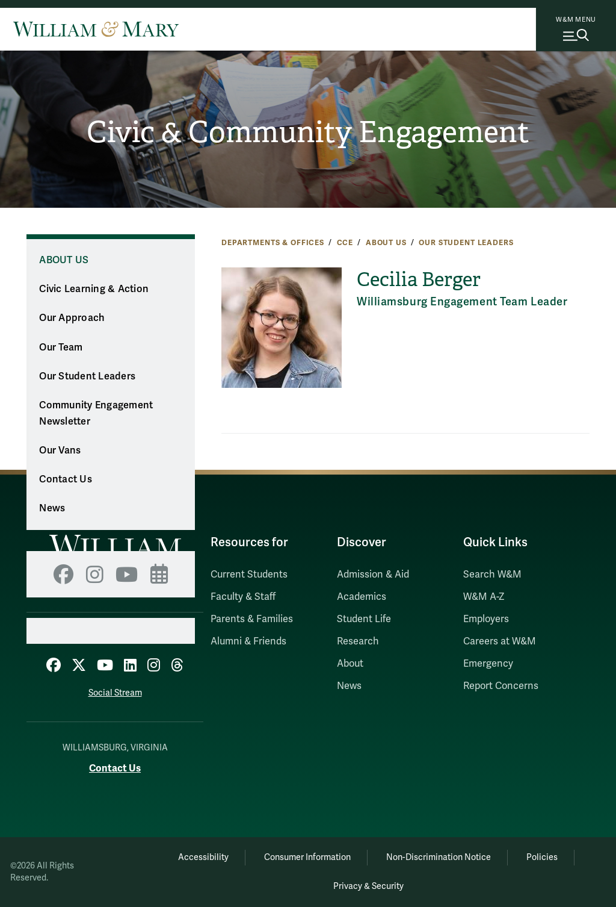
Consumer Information (307, 857)
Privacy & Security (368, 886)
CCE (345, 243)
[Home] (96, 29)
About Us (386, 243)
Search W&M (492, 575)
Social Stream (115, 693)
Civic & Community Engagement (308, 132)
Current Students (249, 575)
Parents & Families (252, 619)
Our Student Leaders (466, 243)
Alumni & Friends (248, 641)
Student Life (364, 619)
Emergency (488, 664)
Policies (542, 857)
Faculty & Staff (243, 597)
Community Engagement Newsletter (96, 413)
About (350, 664)
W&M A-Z (484, 597)
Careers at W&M (499, 641)
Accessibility (203, 857)
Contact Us (65, 479)
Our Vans (60, 450)
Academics (361, 597)
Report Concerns (500, 686)
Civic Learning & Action (94, 289)
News (52, 508)
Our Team (60, 347)
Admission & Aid (373, 575)
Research (358, 641)
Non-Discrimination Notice (438, 857)
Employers (486, 619)
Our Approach (72, 318)
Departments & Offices (272, 243)
